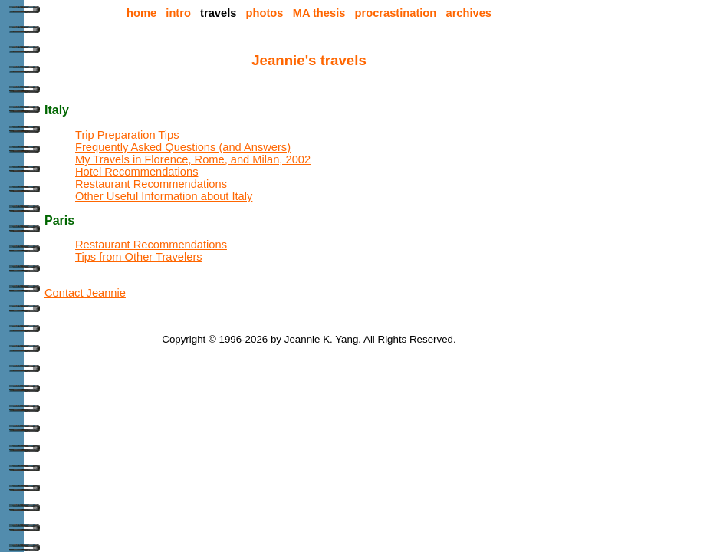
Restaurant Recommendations (151, 184)
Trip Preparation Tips (127, 135)
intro (178, 13)
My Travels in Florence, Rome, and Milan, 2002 (193, 159)
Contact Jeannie (85, 293)
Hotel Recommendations (136, 172)
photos (265, 13)
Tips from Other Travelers (138, 257)
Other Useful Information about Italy (163, 196)
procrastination (396, 13)
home (141, 13)
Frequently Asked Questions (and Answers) (183, 147)
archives (468, 13)
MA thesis (319, 13)
